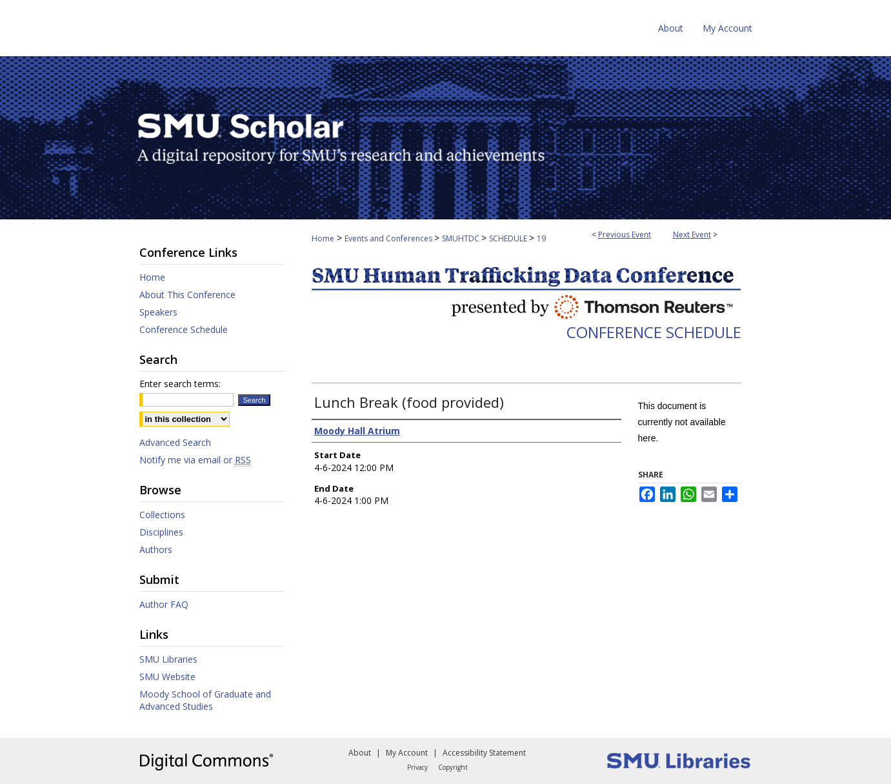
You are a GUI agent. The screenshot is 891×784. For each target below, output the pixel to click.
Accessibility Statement (484, 752)
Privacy (417, 767)
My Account (407, 752)
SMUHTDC (461, 238)
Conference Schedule (653, 332)
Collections (162, 514)
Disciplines (161, 532)
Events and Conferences (389, 238)
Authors (155, 549)
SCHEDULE (509, 238)
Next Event (692, 234)
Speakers (158, 312)
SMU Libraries (168, 659)
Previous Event (624, 234)
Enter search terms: (180, 383)
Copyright (453, 767)
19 (541, 238)
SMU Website (167, 676)
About (359, 752)
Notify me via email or (195, 460)
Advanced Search (175, 442)
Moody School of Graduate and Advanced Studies (205, 700)
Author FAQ (163, 604)
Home (323, 238)
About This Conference (187, 294)
